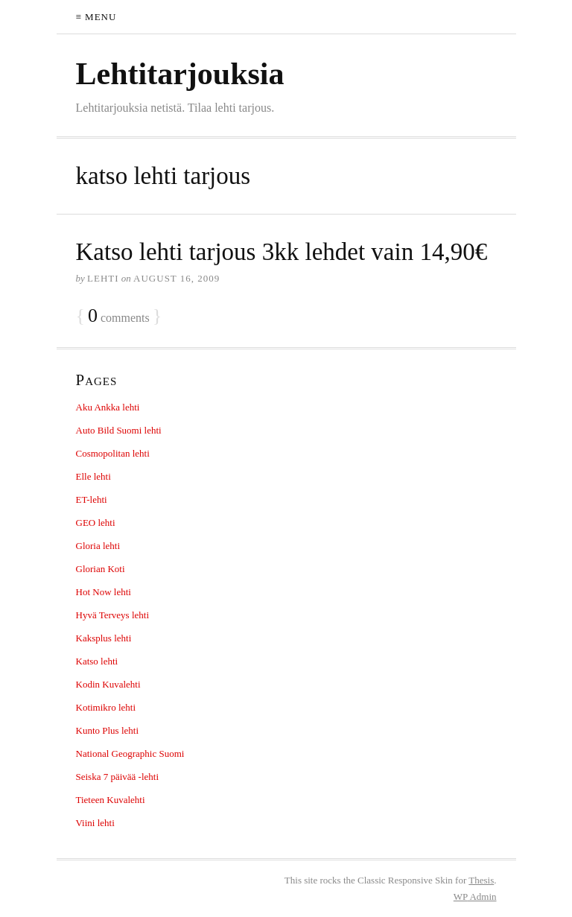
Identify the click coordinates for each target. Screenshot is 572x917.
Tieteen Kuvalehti (110, 799)
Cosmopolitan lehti (113, 453)
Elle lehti (93, 476)
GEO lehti (95, 522)
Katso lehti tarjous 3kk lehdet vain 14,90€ (282, 251)
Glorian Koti (100, 568)
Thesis (481, 880)
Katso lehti (97, 661)
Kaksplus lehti (104, 638)
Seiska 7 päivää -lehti (117, 776)
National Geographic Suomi (130, 753)
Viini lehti (95, 822)
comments (119, 316)
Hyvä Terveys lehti (113, 615)
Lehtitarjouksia (180, 74)
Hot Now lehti (103, 591)
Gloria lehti (98, 545)
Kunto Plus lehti (107, 730)
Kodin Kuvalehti (108, 684)
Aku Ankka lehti (108, 407)
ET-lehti (91, 499)
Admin (475, 896)
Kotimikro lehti (106, 707)
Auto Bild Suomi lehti (119, 430)
